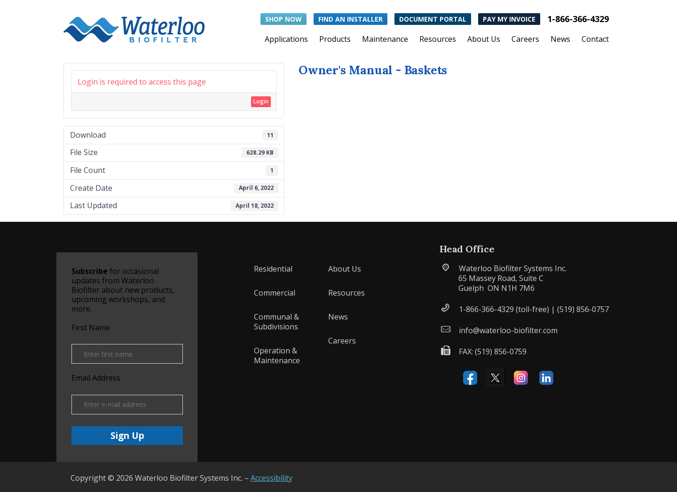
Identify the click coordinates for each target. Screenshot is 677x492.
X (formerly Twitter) (495, 377)
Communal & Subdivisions (276, 322)
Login (260, 101)
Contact (595, 40)
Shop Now (283, 19)
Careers (525, 40)
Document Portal (432, 19)
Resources (437, 40)
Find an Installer (350, 19)
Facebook (470, 377)
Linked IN (546, 377)
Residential (273, 269)
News (560, 40)
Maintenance (385, 40)
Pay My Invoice (509, 19)
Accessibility (271, 478)
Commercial (274, 293)
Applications (286, 40)
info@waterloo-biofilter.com (508, 330)
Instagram (521, 377)
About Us (483, 40)
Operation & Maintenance (277, 355)
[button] (134, 27)
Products (335, 40)
